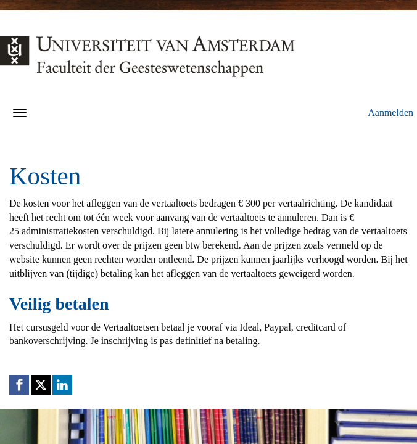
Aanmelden (390, 112)
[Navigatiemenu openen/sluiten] (19, 112)
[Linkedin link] (62, 385)
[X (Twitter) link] (41, 385)
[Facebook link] (19, 385)
